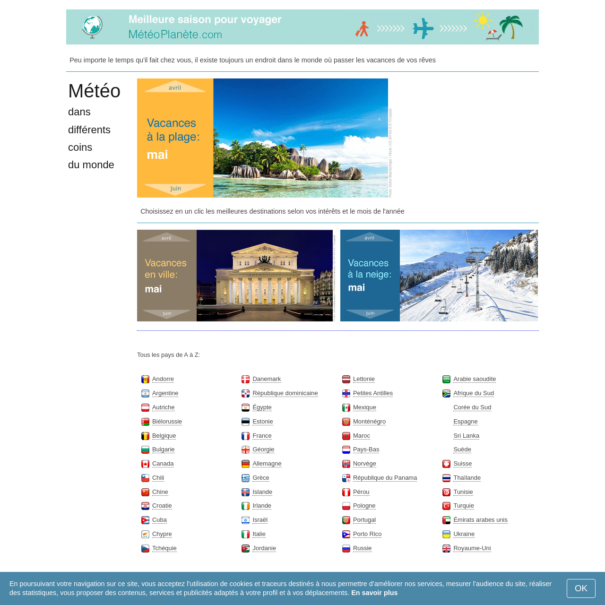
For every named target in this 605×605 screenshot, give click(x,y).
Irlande (261, 505)
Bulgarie (163, 449)
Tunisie (463, 491)
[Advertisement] (468, 137)
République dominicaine (285, 393)
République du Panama (385, 477)
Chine (160, 491)
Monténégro (369, 421)
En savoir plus (374, 592)
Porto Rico (367, 533)
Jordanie (264, 548)
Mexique (364, 407)
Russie (362, 548)
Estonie (262, 421)
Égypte (261, 407)
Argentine (165, 393)
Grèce (260, 477)
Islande (262, 491)
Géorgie (263, 449)
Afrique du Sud (473, 393)
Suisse (462, 463)
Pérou (361, 491)
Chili (158, 477)
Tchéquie (164, 548)
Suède (462, 449)
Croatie (162, 505)
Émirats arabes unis (480, 519)
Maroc (361, 435)
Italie (258, 533)
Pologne (364, 505)
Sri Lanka (466, 435)
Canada (162, 463)
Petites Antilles (373, 393)
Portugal (364, 519)
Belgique (164, 435)
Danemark (266, 378)
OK (581, 588)
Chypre (162, 533)
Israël (260, 519)
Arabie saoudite (474, 378)
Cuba (159, 519)
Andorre (163, 378)
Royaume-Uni (472, 548)
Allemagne (266, 463)
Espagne (465, 421)
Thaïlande (467, 477)
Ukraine (464, 533)
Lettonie (364, 378)
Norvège (364, 463)
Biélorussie (167, 421)
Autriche (163, 407)
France (261, 435)
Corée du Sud (472, 407)
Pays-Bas (366, 449)
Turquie (463, 505)
